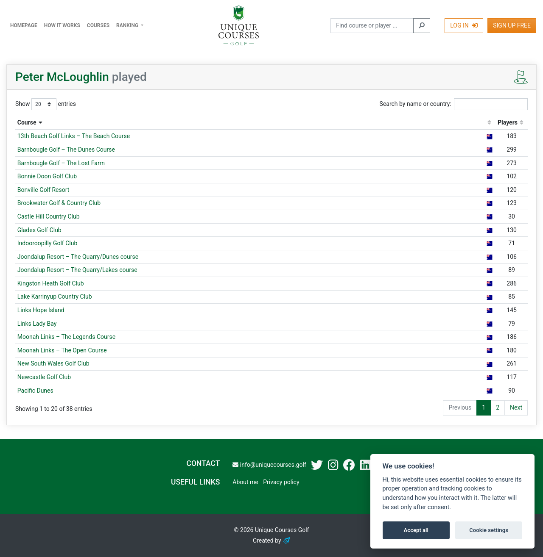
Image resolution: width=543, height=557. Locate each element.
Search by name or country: (454, 104)
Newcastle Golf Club (44, 377)
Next (516, 407)
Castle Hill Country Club (48, 216)
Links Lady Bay (36, 323)
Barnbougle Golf (66, 149)
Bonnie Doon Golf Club (47, 176)
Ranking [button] (128, 25)
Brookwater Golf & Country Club (59, 203)
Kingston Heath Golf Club (50, 283)
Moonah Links (66, 336)
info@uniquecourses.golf (269, 464)
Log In (464, 25)
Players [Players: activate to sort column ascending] (508, 122)
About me (245, 482)
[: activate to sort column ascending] (489, 123)
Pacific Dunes (35, 390)
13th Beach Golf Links (73, 136)
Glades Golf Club (39, 230)
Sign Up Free (512, 25)
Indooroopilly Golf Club (47, 243)
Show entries (45, 104)
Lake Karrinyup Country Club (54, 296)
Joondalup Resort (77, 256)
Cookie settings (488, 530)
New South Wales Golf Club (53, 363)
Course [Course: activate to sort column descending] (26, 122)
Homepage (23, 25)
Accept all (416, 530)
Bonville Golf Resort (43, 189)
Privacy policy (281, 482)
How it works (62, 25)
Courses (98, 25)
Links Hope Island (40, 310)
